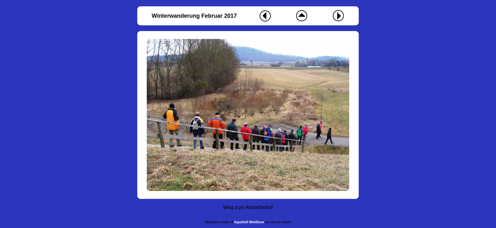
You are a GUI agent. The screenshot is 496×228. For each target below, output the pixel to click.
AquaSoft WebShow (249, 222)
